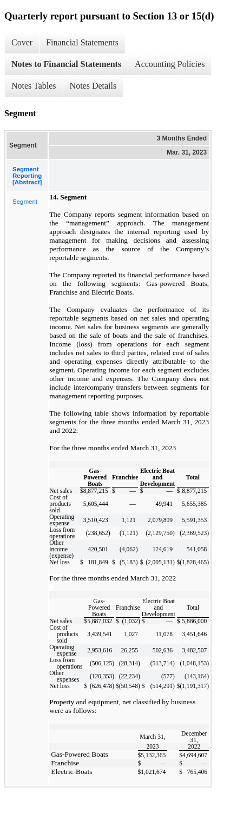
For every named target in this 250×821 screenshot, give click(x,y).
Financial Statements (82, 42)
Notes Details (93, 85)
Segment (24, 201)
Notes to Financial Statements (66, 64)
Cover (21, 42)
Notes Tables (33, 85)
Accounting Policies (170, 64)
